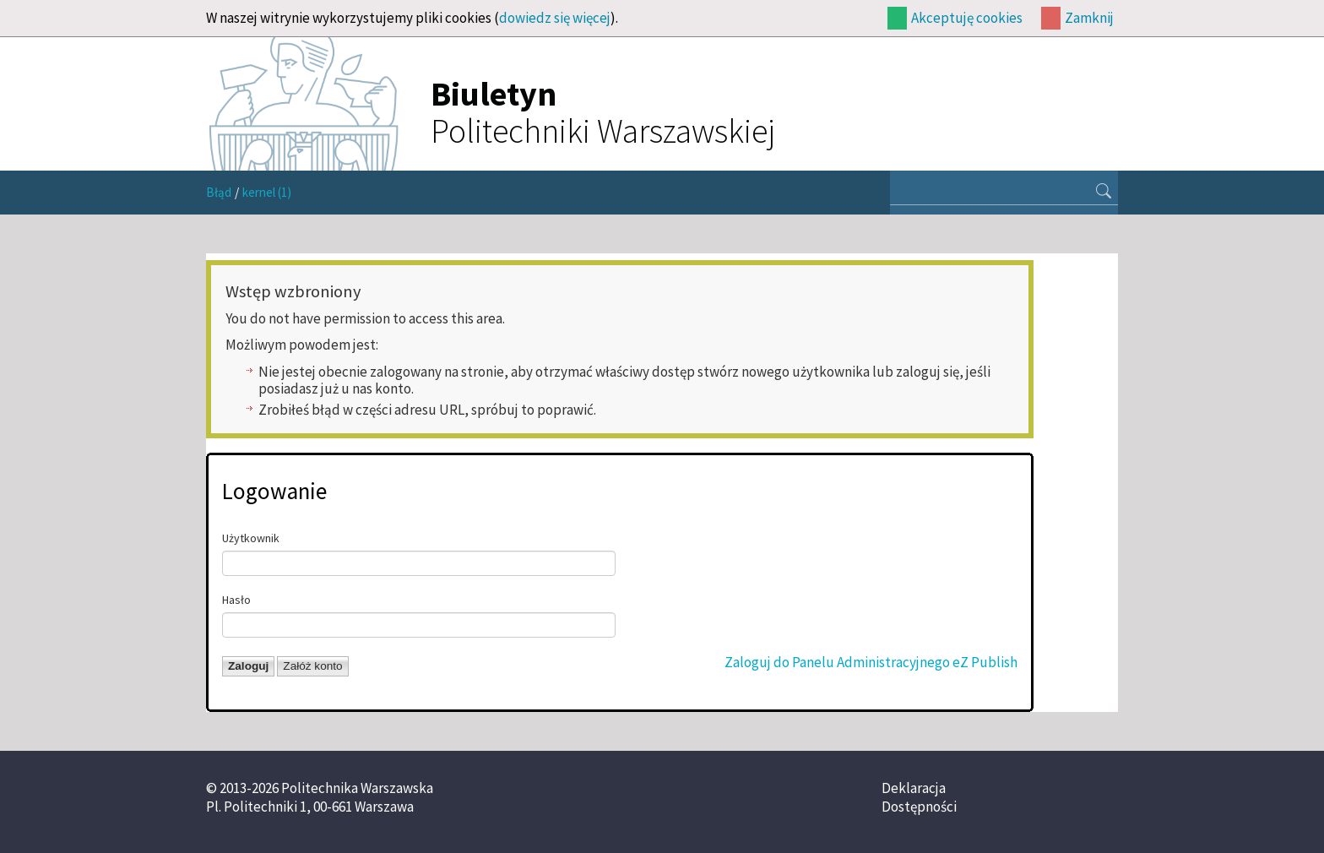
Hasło (236, 599)
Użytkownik (250, 538)
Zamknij (1089, 17)
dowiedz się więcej (554, 17)
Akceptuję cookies (967, 17)
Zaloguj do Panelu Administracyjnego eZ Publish (870, 662)
